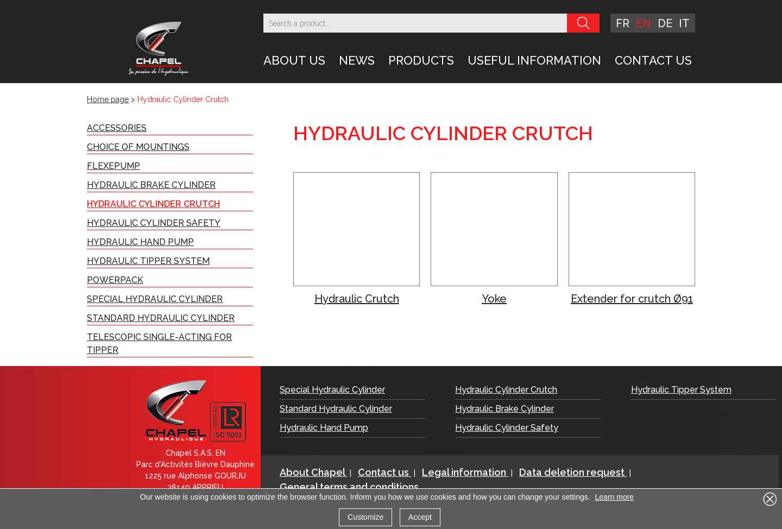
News (357, 60)
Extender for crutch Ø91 (632, 298)
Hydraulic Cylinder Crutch (153, 204)
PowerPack (115, 280)
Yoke (494, 298)
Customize (365, 517)
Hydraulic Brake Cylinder (151, 185)
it (684, 23)
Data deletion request (573, 472)
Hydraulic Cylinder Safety (153, 223)
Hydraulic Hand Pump (140, 242)
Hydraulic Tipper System (148, 261)
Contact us (653, 60)
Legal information (465, 472)
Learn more (614, 497)
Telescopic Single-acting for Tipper (159, 343)
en (643, 23)
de (665, 23)
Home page (108, 99)
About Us (294, 60)
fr (622, 23)
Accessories (117, 128)
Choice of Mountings (138, 147)
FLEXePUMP (113, 166)
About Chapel (313, 472)
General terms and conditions (349, 487)
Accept (420, 517)
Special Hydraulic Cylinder (155, 299)
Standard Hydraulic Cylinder (161, 318)
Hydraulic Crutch (356, 298)
